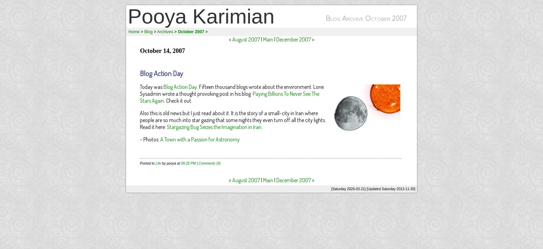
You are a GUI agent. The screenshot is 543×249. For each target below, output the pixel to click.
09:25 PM (188, 163)
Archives (165, 31)
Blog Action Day (161, 73)
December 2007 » (295, 39)
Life (158, 163)
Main (268, 39)
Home (134, 31)
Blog (148, 31)
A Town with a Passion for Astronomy (200, 139)
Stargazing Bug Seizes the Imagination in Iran (214, 126)
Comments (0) (210, 163)
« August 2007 (244, 39)
